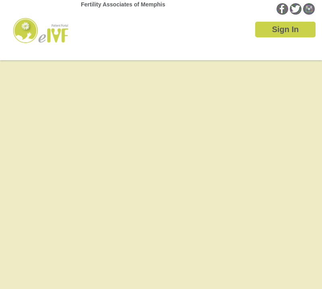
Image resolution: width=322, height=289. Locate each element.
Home (40, 22)
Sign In (285, 29)
